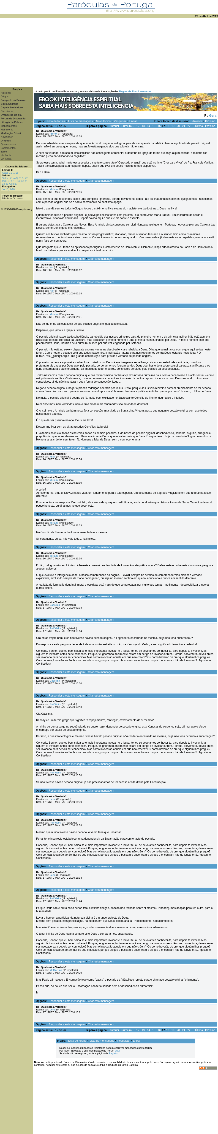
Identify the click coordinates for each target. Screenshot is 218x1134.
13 (143, 126)
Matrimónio (7, 129)
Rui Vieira (55, 628)
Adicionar (6, 92)
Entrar (133, 121)
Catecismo (7, 111)
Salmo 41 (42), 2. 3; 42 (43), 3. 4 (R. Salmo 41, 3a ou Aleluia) (15, 181)
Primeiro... (127, 126)
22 (189, 126)
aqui (117, 1050)
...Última (198, 126)
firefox (53, 133)
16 (159, 126)
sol (51, 267)
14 (148, 126)
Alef (52, 290)
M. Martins (56, 970)
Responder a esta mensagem (66, 180)
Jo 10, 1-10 (8, 189)
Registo (113, 1053)
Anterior (197, 121)
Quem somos (8, 144)
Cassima (55, 605)
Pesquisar (120, 121)
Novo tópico (103, 121)
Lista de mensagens (80, 121)
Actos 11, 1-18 (10, 172)
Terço (4, 151)
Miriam (54, 189)
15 (153, 126)
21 (183, 126)
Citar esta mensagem (101, 180)
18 (167, 126)
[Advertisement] (109, 53)
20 (178, 126)
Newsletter (7, 136)
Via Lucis (6, 155)
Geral (213, 115)
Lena (53, 799)
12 (137, 126)
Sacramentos (8, 148)
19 (173, 126)
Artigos (4, 96)
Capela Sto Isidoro (16, 166)
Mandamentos (9, 125)
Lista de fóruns (56, 121)
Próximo (210, 121)
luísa (52, 456)
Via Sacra (6, 159)
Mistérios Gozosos (12, 198)
